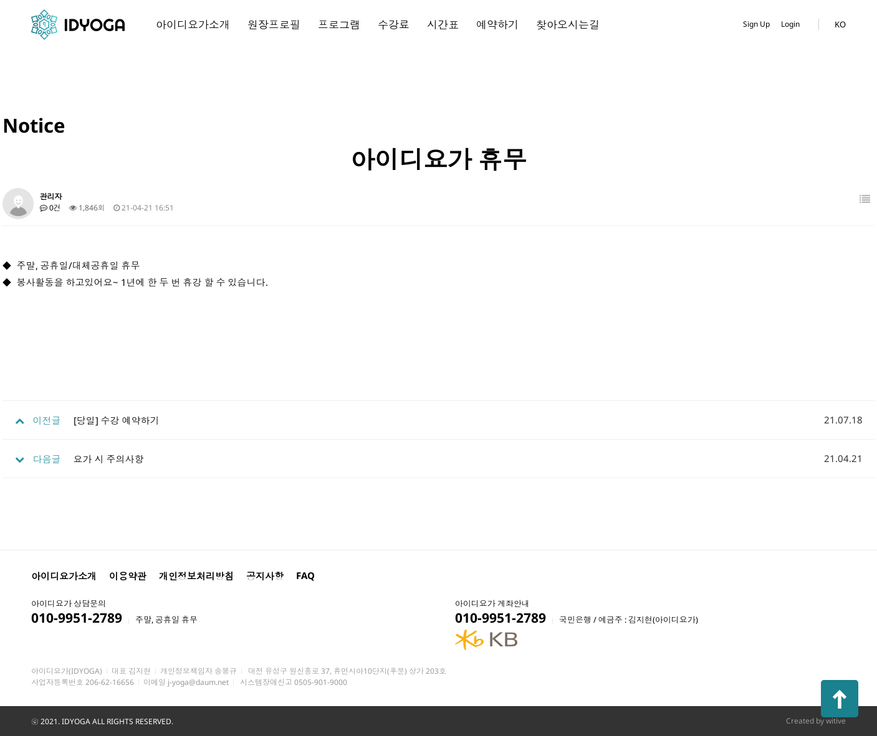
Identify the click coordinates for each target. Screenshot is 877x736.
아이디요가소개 (193, 24)
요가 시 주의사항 (109, 459)
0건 (50, 207)
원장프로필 (273, 24)
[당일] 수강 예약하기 (117, 420)
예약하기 (497, 24)
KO (840, 24)
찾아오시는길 (568, 24)
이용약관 (127, 576)
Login (790, 24)
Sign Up (756, 24)
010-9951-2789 (76, 617)
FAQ (305, 575)
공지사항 (265, 576)
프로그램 (339, 24)
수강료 (394, 24)
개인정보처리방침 (196, 576)
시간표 (443, 24)
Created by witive (816, 720)
